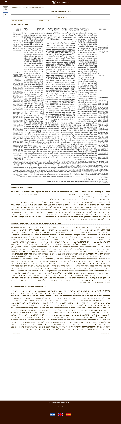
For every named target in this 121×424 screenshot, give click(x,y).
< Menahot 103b (15, 333)
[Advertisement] (60, 338)
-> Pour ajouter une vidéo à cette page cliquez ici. (31, 20)
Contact (60, 407)
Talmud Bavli (60, 2)
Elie (71, 402)
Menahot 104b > (105, 333)
